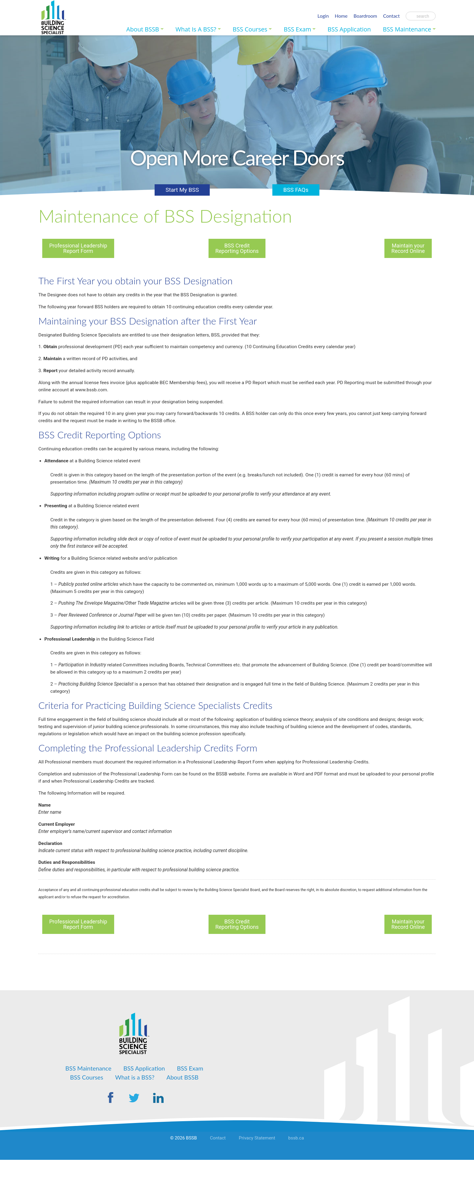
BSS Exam (297, 29)
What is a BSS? (196, 29)
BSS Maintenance (407, 29)
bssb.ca (296, 1165)
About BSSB (142, 29)
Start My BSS (184, 189)
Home (341, 16)
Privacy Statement (257, 1165)
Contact (391, 16)
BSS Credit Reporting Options (237, 248)
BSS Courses (250, 29)
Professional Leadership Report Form (78, 248)
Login (323, 16)
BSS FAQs (294, 189)
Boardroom (365, 16)
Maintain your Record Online (408, 248)
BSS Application (349, 29)
